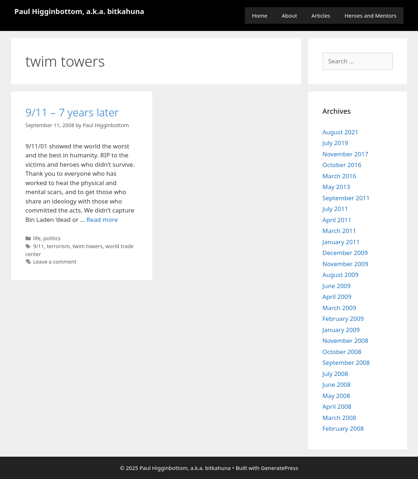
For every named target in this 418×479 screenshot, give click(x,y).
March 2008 (339, 417)
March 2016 (339, 176)
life (37, 238)
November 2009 (345, 264)
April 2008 (337, 406)
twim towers (87, 246)
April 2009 (337, 296)
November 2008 (345, 340)
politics (51, 238)
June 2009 (337, 286)
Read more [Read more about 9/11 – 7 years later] (102, 219)
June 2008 (337, 384)
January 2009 (341, 330)
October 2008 (342, 352)
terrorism (58, 246)
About (289, 15)
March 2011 (339, 231)
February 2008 (343, 428)
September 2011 (346, 198)
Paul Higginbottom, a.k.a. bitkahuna (79, 11)
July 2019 (336, 143)
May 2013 (336, 187)
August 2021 (341, 132)
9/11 (38, 246)
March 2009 (339, 308)
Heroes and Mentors (370, 15)
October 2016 (342, 165)
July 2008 (336, 374)
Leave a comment (54, 261)
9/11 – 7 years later (72, 112)
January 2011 (341, 242)
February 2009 (343, 318)
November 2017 (345, 154)
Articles (320, 15)
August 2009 (341, 274)
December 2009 (345, 253)
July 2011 (336, 209)
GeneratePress (279, 467)
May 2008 (336, 395)
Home (260, 15)
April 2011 (337, 220)
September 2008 (346, 362)
